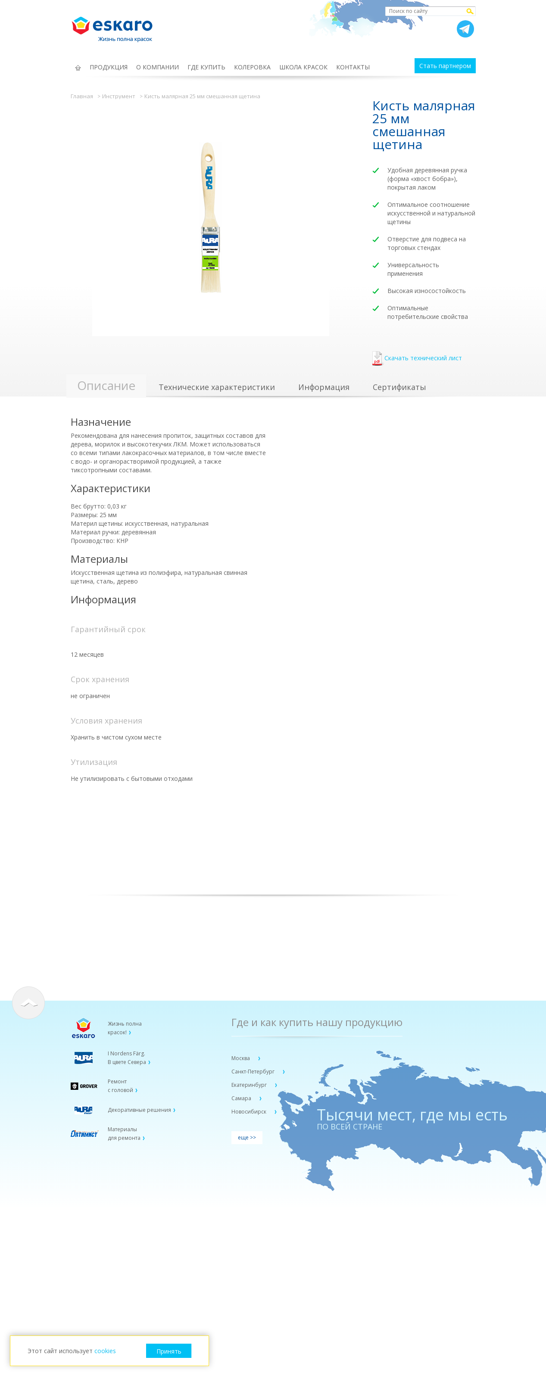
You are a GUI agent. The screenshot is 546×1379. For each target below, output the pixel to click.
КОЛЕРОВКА (252, 67)
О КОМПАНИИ (157, 67)
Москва (241, 1058)
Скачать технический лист (417, 358)
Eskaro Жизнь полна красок (116, 26)
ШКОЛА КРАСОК (303, 67)
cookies (105, 1351)
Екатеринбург (249, 1085)
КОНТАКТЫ (353, 67)
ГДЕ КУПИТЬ (206, 67)
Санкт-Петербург (253, 1071)
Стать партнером (445, 66)
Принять (168, 1351)
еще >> (247, 1137)
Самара (242, 1098)
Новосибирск (249, 1111)
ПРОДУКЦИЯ (109, 67)
